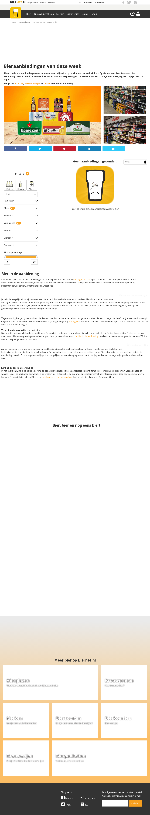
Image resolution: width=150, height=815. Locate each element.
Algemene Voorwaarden (109, 776)
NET (19, 2)
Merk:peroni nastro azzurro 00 (45, 22)
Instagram (88, 752)
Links (100, 782)
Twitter (66, 758)
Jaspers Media (88, 808)
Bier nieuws (58, 782)
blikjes (36, 83)
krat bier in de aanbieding (85, 336)
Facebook (68, 752)
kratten (19, 83)
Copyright (102, 779)
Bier (28, 13)
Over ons (11, 776)
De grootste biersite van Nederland (41, 3)
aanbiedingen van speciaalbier (57, 377)
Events (85, 13)
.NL (24, 2)
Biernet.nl (59, 808)
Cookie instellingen (16, 788)
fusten (46, 83)
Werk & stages (14, 782)
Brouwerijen (73, 13)
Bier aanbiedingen (61, 779)
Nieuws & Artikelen (44, 13)
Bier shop (57, 785)
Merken (60, 13)
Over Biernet (100, 2)
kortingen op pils (81, 279)
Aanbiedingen (24, 22)
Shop (94, 13)
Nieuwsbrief (104, 788)
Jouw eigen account (107, 785)
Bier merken (58, 776)
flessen (28, 83)
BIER (13, 2)
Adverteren (88, 2)
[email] (115, 757)
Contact (78, 2)
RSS (84, 758)
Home (13, 22)
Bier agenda (58, 788)
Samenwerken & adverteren (20, 785)
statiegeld (74, 321)
